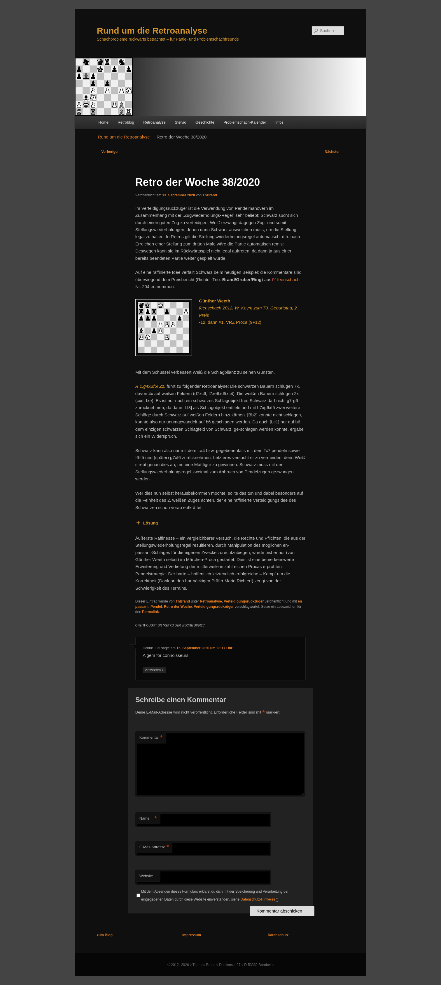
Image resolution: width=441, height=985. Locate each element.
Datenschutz (278, 935)
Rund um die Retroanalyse (152, 30)
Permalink (150, 612)
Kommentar (151, 737)
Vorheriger (108, 152)
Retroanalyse (154, 122)
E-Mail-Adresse (154, 847)
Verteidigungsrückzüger (244, 601)
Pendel (156, 607)
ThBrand (209, 195)
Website (146, 876)
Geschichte (204, 122)
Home (103, 122)
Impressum (191, 935)
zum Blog (105, 935)
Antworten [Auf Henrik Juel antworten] (154, 670)
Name (148, 818)
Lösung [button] (146, 523)
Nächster (334, 152)
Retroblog (126, 122)
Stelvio (180, 122)
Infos (279, 122)
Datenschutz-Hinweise (258, 899)
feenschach (288, 279)
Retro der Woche (178, 607)
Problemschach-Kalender (244, 122)
